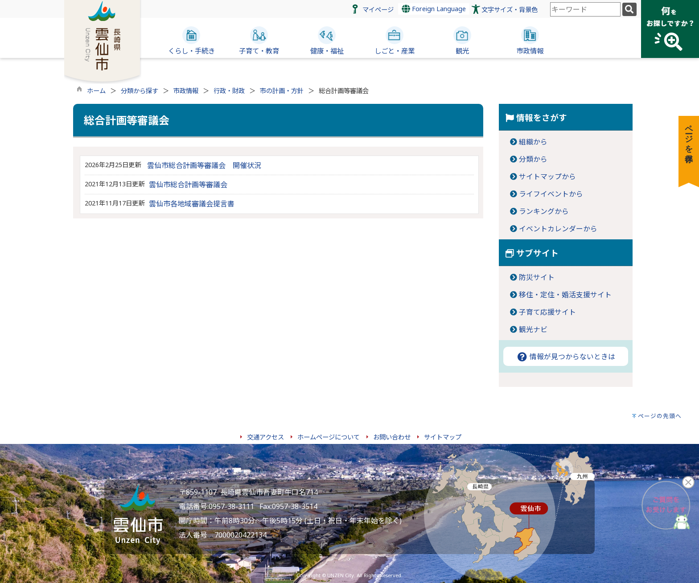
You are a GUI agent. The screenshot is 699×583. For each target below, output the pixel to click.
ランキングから (544, 211)
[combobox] (585, 9)
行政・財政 (229, 90)
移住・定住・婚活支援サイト (565, 295)
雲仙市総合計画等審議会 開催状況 (204, 165)
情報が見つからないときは (565, 356)
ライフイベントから (551, 194)
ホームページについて (328, 437)
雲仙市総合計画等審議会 (188, 184)
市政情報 (185, 90)
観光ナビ (533, 329)
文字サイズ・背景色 (509, 9)
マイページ (378, 9)
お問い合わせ (392, 437)
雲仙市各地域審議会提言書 (191, 204)
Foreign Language (434, 8)
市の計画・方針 (282, 90)
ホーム (96, 90)
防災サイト (537, 277)
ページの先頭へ (660, 416)
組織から (533, 142)
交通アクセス (265, 437)
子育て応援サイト (547, 312)
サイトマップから (547, 176)
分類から (533, 159)
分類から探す (139, 90)
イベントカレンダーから (558, 229)
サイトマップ (442, 437)
